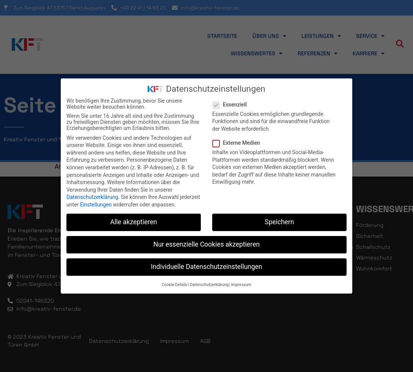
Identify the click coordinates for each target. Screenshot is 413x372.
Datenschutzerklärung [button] (209, 284)
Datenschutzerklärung (92, 197)
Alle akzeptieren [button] (133, 222)
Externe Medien (238, 143)
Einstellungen (96, 205)
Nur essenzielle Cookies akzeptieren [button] (206, 244)
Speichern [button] (279, 222)
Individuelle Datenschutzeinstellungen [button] (206, 266)
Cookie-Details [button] (174, 284)
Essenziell (232, 105)
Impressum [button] (241, 284)
